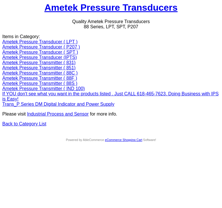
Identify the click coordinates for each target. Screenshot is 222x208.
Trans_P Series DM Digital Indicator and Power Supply (58, 104)
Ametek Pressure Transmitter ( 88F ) (39, 78)
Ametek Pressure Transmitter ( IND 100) (43, 88)
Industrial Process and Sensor (57, 114)
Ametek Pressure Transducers (111, 7)
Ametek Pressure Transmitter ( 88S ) (39, 83)
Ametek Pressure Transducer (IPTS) (39, 57)
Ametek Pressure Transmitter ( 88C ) (40, 72)
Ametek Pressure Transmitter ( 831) (38, 62)
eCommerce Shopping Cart (123, 140)
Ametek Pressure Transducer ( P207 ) (41, 46)
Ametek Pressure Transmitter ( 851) (38, 67)
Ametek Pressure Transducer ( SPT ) (40, 52)
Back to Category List (24, 123)
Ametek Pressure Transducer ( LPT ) (39, 41)
